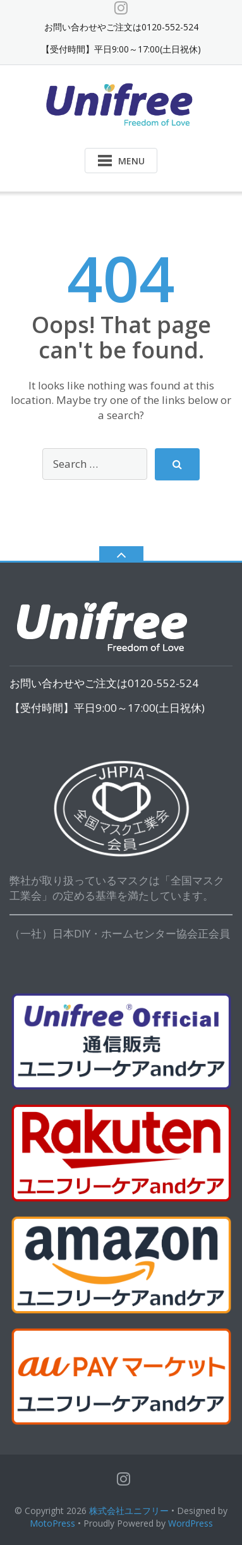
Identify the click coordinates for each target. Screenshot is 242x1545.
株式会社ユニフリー (129, 1511)
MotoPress (52, 1523)
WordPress (190, 1523)
